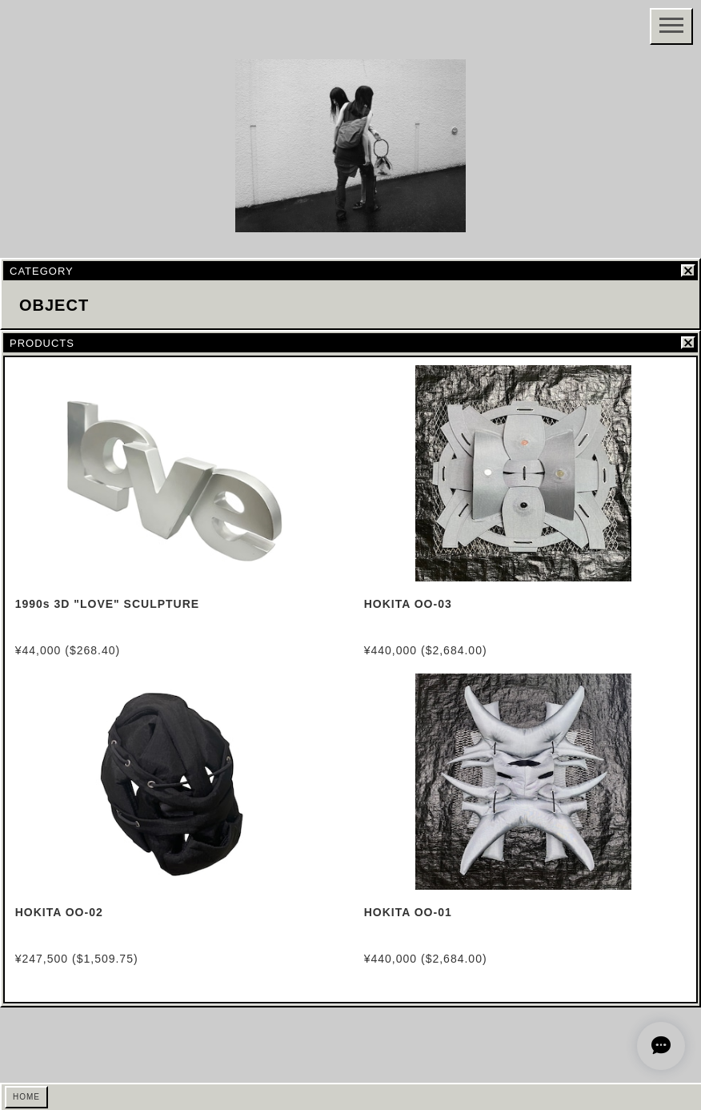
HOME (26, 1096)
